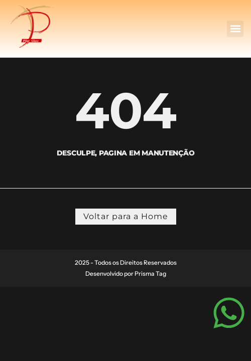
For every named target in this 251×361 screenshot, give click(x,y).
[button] (235, 29)
